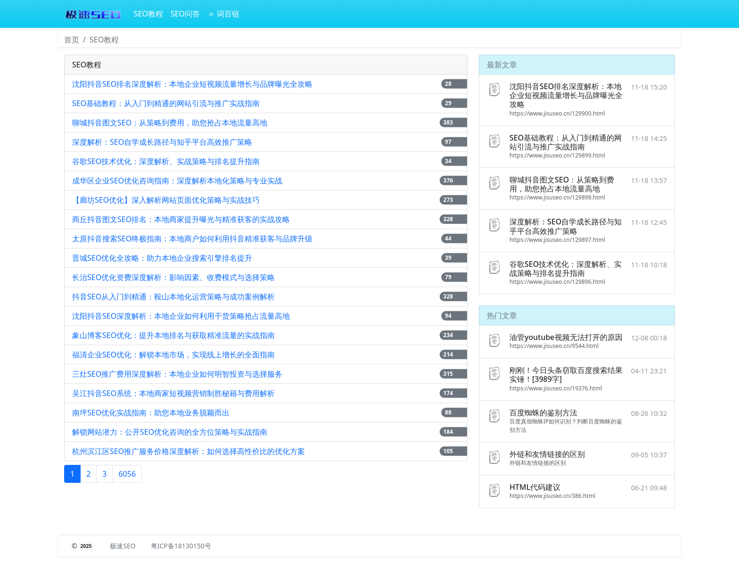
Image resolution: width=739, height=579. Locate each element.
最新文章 (502, 64)
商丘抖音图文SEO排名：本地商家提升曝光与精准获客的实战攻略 (181, 219)
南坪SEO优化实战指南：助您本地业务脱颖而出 (151, 412)
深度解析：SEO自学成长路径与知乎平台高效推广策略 (162, 142)
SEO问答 (185, 13)
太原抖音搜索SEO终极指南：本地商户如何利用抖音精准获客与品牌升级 (192, 238)
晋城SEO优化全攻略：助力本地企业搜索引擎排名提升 (162, 258)
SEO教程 (148, 13)
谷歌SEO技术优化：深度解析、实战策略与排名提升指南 (166, 161)
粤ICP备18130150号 (181, 545)
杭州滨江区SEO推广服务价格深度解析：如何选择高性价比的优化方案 (188, 451)
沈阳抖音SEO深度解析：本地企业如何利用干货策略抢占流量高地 (181, 316)
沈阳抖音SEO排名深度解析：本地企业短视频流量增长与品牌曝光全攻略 (192, 84)
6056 (127, 474)
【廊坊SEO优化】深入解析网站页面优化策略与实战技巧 (166, 200)
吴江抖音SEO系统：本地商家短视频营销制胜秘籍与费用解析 (173, 393)
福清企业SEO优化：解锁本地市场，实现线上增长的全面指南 (173, 354)
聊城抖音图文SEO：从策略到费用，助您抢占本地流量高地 (169, 122)
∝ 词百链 (223, 13)
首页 (71, 39)
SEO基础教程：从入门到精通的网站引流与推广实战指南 (166, 103)
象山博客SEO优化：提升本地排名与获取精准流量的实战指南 (173, 335)
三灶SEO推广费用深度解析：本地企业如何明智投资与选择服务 (177, 374)
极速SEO (122, 545)
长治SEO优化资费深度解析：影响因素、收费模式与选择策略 (173, 277)
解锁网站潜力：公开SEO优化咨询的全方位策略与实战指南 (169, 432)
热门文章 (502, 315)
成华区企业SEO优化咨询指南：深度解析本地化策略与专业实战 (177, 180)
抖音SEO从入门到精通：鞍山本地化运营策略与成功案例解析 (173, 296)
